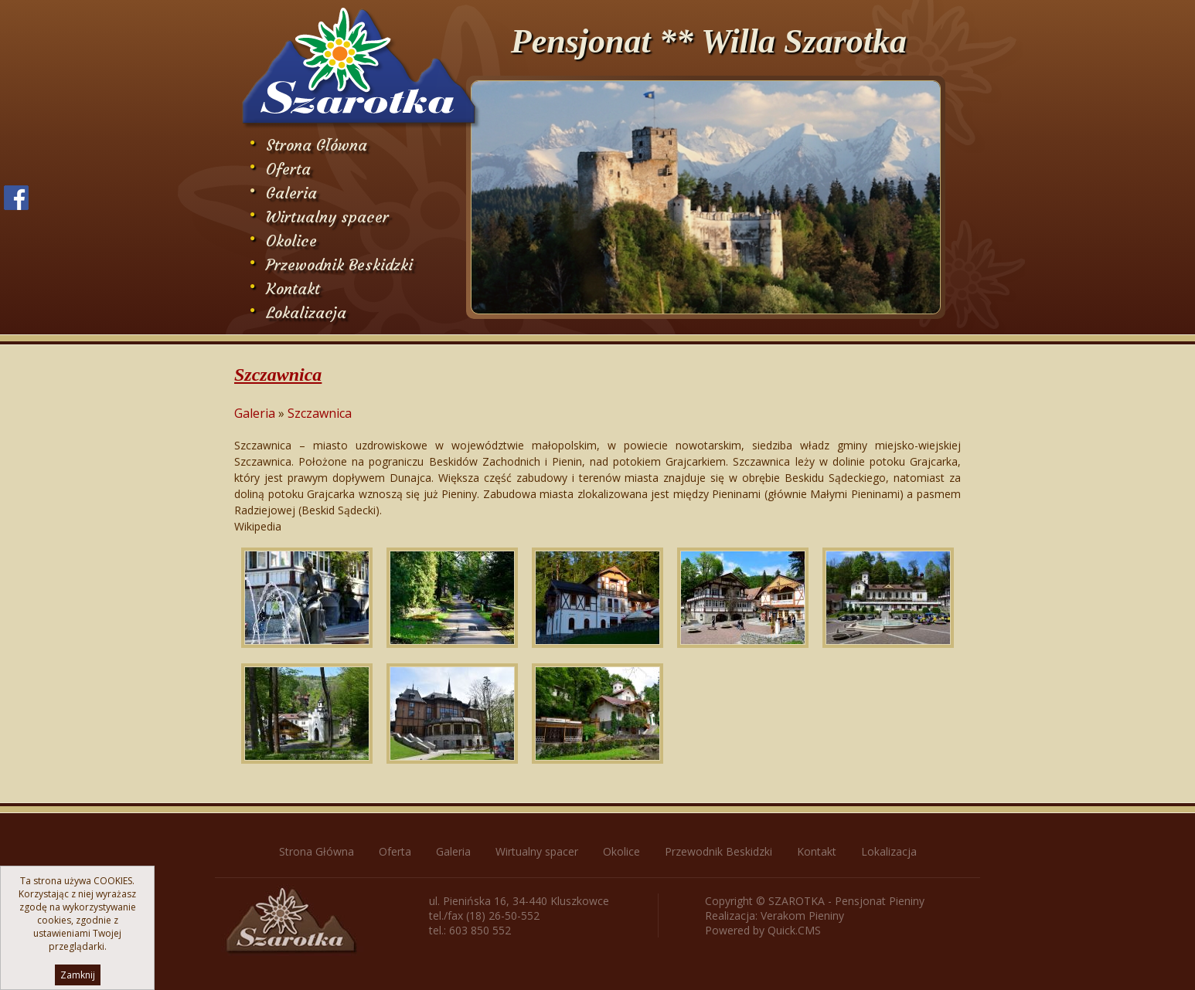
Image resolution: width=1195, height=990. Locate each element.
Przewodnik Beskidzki (339, 264)
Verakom (783, 915)
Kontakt (293, 288)
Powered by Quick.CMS (763, 930)
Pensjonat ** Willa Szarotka (709, 41)
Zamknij (77, 975)
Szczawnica (320, 413)
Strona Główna (316, 144)
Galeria (291, 192)
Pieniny (826, 915)
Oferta (288, 168)
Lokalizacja (306, 312)
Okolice (291, 240)
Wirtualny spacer (327, 216)
